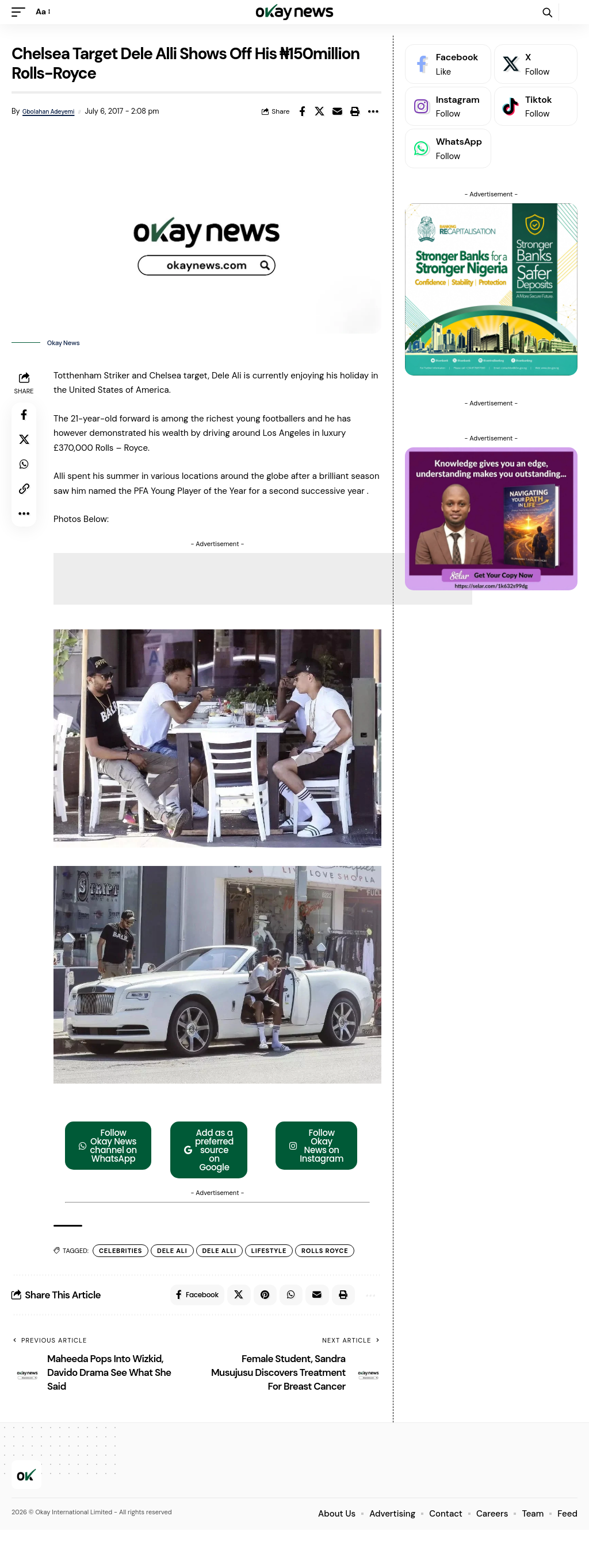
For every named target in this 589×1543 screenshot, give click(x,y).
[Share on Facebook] (302, 111)
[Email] (338, 111)
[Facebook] (448, 64)
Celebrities (123, 1262)
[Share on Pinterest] (258, 1306)
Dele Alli (222, 1262)
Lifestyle (271, 1262)
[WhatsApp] (448, 148)
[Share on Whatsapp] (25, 471)
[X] (535, 64)
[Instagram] (448, 106)
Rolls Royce (327, 1262)
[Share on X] (320, 111)
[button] (21, 12)
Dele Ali (175, 1262)
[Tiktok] (535, 106)
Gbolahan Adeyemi (50, 111)
